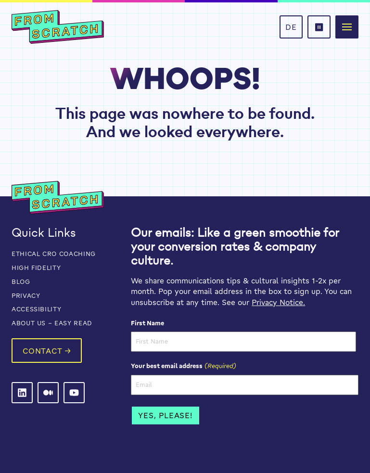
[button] (319, 26)
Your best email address (183, 365)
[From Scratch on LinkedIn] (22, 392)
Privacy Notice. (278, 302)
